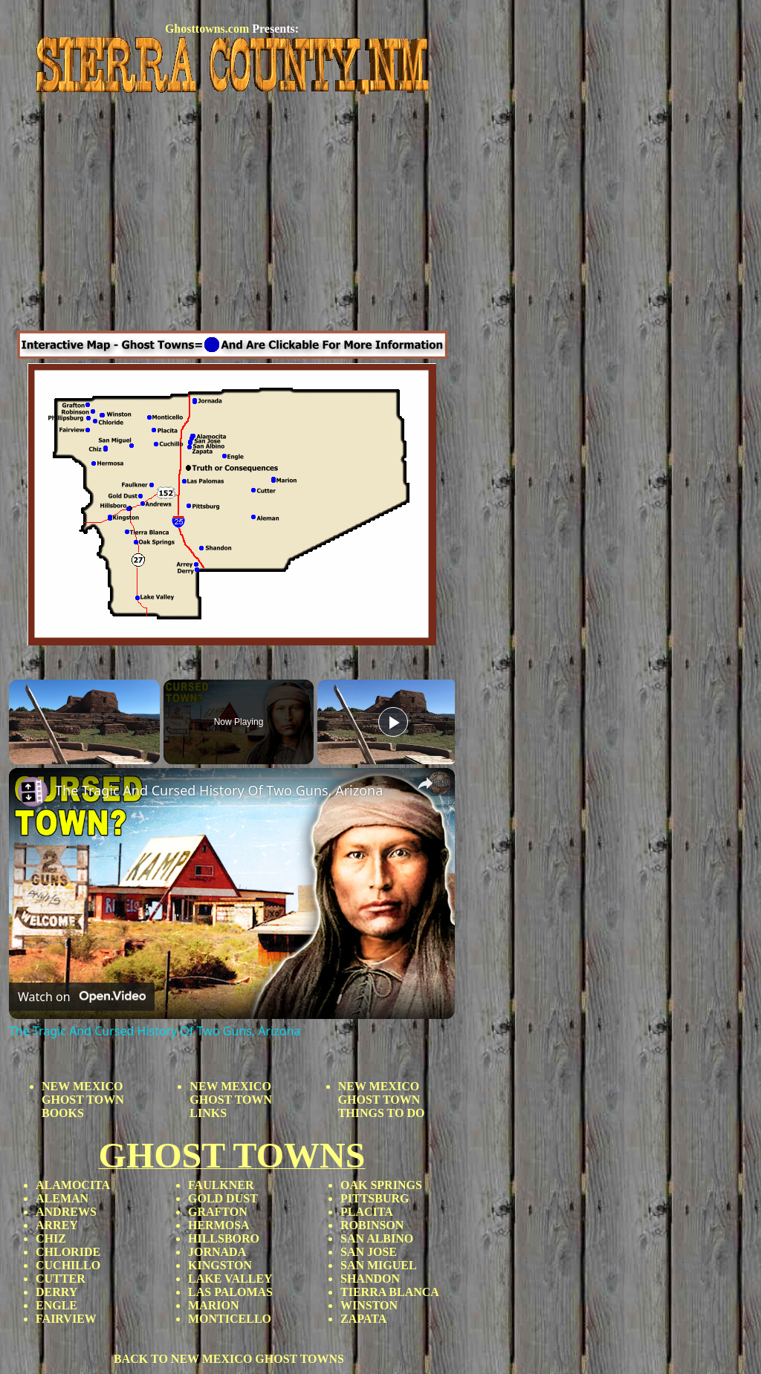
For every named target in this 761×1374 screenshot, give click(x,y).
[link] (33, 792)
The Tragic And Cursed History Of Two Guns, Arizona (219, 790)
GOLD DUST (223, 1198)
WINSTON (369, 1305)
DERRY (56, 1292)
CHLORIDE (68, 1252)
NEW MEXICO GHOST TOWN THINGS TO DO (381, 1099)
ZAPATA (363, 1318)
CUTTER (60, 1278)
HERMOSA (219, 1225)
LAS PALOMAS (230, 1292)
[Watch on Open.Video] (82, 997)
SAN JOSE (368, 1252)
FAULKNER (221, 1185)
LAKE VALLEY (230, 1278)
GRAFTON (217, 1211)
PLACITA (366, 1211)
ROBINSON (372, 1225)
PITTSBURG (374, 1198)
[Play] (393, 722)
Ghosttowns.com (207, 28)
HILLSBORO (223, 1238)
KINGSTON (220, 1265)
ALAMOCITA (73, 1185)
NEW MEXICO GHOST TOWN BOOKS (83, 1099)
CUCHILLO (68, 1265)
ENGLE (56, 1305)
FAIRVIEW (66, 1318)
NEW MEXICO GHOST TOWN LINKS (231, 1099)
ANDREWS (66, 1211)
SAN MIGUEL (378, 1265)
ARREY (57, 1225)
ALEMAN (62, 1198)
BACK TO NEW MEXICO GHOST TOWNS (229, 1358)
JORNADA (217, 1252)
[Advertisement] (232, 215)
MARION (213, 1305)
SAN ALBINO (376, 1238)
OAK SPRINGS (381, 1185)
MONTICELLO (229, 1318)
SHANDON (370, 1278)
